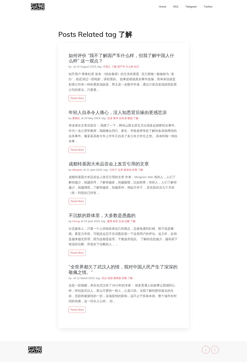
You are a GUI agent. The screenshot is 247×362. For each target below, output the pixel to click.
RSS (175, 6)
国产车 (121, 66)
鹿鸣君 (117, 278)
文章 (120, 169)
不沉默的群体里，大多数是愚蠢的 (102, 215)
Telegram (191, 6)
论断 (127, 221)
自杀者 (123, 118)
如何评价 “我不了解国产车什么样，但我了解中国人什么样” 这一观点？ (121, 58)
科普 (134, 169)
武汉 (104, 278)
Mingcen (77, 169)
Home (162, 6)
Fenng (76, 221)
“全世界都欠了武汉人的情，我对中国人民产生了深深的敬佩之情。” (123, 269)
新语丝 (127, 169)
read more (77, 98)
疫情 (110, 278)
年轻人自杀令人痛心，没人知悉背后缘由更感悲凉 (118, 112)
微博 (109, 221)
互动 (121, 221)
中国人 (107, 66)
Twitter (208, 6)
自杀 (110, 118)
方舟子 (113, 169)
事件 (115, 118)
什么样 (129, 66)
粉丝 (115, 221)
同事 (124, 278)
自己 (136, 66)
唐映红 (76, 118)
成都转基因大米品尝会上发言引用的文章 (109, 164)
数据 (130, 118)
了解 (114, 66)
